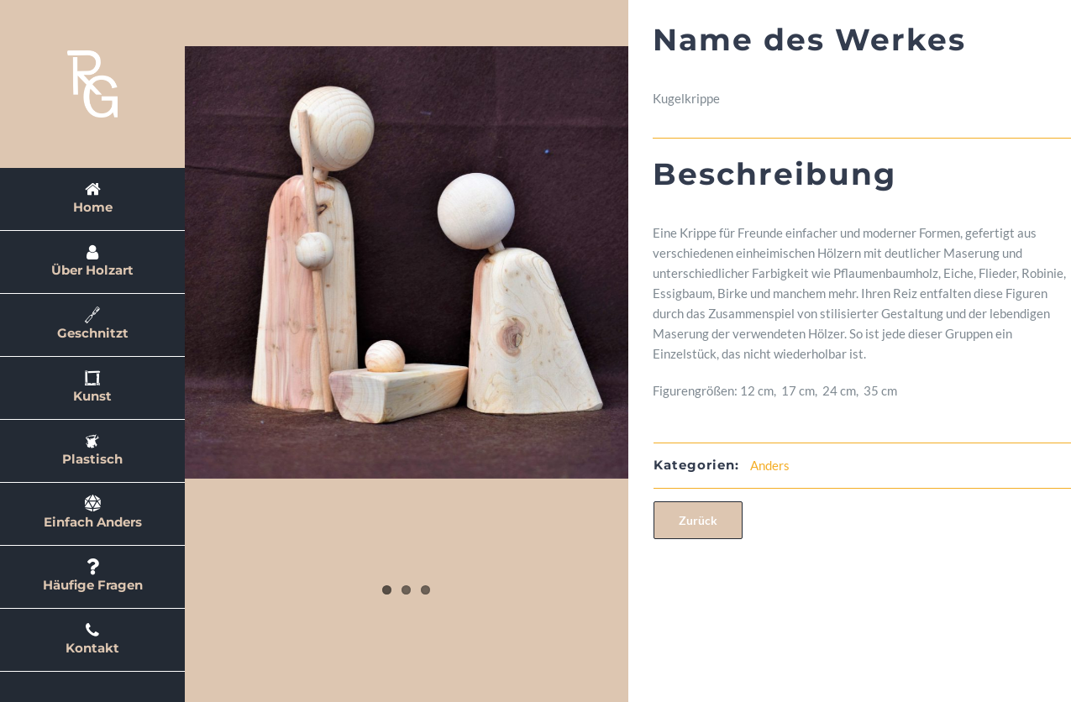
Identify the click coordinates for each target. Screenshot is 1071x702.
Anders (849, 465)
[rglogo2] (92, 56)
